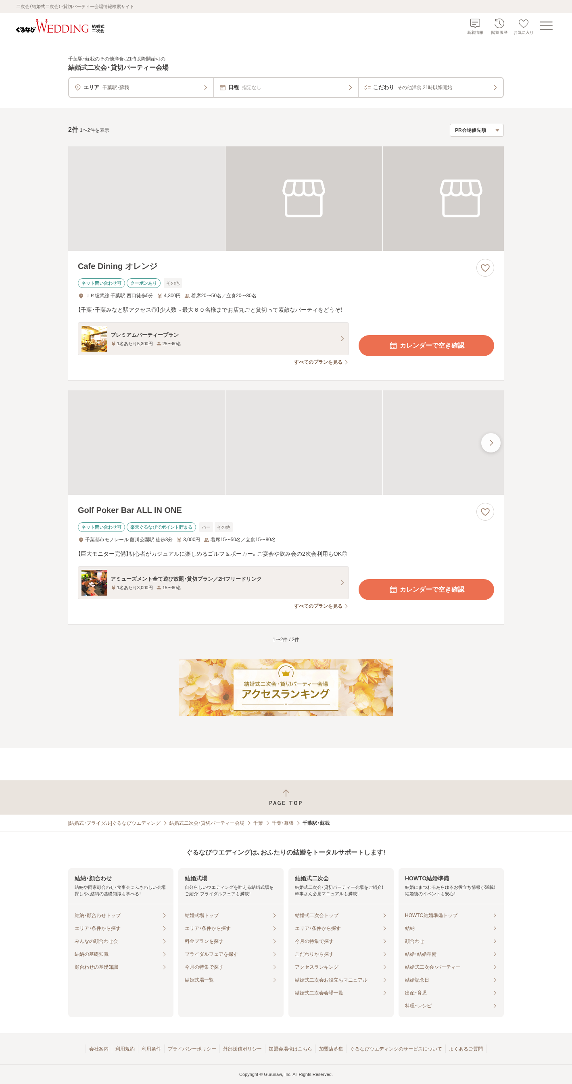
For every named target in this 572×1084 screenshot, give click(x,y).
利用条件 (151, 1049)
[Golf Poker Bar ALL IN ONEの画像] (286, 442)
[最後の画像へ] (491, 442)
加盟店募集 (331, 1049)
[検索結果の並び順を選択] (477, 130)
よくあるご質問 (466, 1049)
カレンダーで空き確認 (426, 345)
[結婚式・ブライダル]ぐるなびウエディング (114, 823)
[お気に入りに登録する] (485, 268)
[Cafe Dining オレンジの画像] (286, 198)
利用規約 (125, 1049)
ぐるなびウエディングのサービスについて (396, 1049)
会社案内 (99, 1049)
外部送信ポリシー (242, 1049)
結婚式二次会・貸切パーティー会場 (206, 823)
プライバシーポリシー (192, 1049)
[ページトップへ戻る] (286, 797)
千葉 (258, 823)
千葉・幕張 (283, 823)
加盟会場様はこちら (290, 1049)
